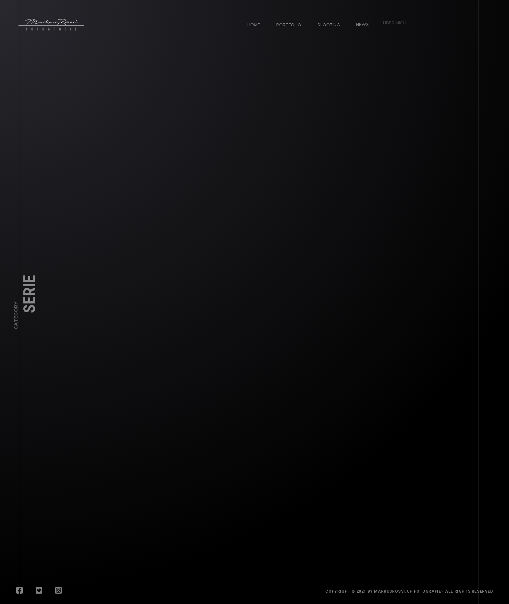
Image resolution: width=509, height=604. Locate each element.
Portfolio (288, 23)
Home (253, 24)
